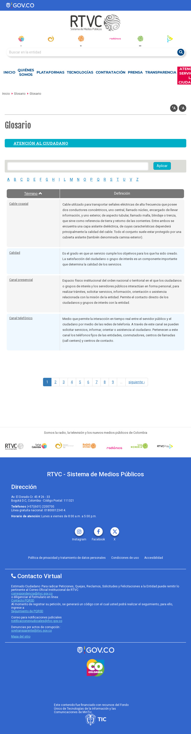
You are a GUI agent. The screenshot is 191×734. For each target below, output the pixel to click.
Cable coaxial (18, 204)
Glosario (19, 93)
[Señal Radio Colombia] (89, 446)
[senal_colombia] (21, 39)
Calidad (14, 253)
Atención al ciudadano (40, 143)
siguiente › (137, 382)
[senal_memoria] (140, 39)
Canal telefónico (21, 318)
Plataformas (50, 72)
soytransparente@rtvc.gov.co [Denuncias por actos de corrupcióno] (31, 630)
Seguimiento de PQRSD (27, 611)
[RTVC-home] (95, 22)
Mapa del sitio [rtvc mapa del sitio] (20, 636)
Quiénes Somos (26, 72)
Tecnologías (80, 72)
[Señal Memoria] (139, 446)
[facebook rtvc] (98, 530)
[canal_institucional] (51, 39)
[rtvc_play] (170, 39)
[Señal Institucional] (64, 446)
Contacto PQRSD (22, 600)
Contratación (111, 72)
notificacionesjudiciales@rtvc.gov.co (36, 621)
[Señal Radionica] (114, 447)
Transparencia (160, 72)
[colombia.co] (95, 668)
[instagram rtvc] (79, 530)
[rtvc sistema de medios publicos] (95, 650)
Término (33, 193)
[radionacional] (81, 39)
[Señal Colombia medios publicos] (14, 446)
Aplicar (162, 166)
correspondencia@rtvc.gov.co (31, 593)
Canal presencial (21, 280)
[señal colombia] (39, 446)
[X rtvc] (115, 530)
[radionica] (115, 38)
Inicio (9, 72)
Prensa (135, 72)
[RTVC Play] (164, 446)
